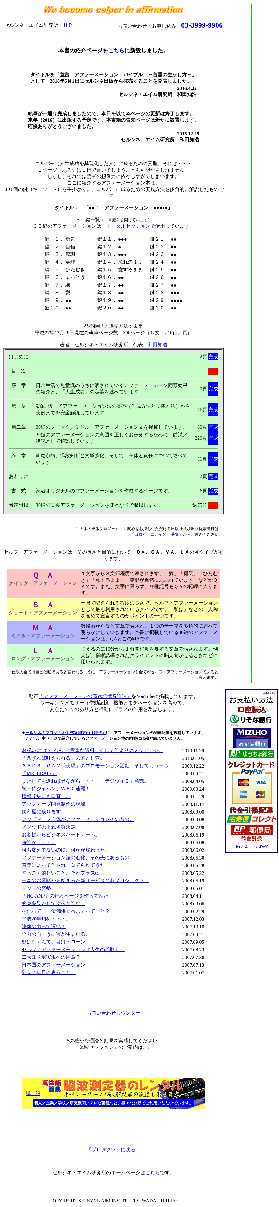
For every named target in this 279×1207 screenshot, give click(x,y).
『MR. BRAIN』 (39, 773)
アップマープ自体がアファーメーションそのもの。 (78, 819)
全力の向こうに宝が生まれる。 (56, 934)
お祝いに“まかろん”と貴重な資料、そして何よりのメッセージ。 (92, 750)
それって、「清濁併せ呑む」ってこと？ (66, 911)
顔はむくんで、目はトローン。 (56, 941)
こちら (116, 50)
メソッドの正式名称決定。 (51, 826)
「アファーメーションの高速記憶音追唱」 (85, 696)
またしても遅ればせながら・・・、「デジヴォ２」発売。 (85, 781)
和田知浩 (157, 344)
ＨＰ (68, 25)
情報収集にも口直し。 (46, 796)
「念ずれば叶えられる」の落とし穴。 (63, 758)
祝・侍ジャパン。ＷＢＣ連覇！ (56, 788)
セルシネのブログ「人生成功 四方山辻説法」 (65, 733)
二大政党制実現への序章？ (51, 957)
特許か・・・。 (39, 842)
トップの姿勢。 (39, 888)
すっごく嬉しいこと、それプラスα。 (62, 872)
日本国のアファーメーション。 (56, 964)
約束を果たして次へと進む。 (53, 903)
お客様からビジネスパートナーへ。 (61, 834)
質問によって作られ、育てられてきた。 (66, 865)
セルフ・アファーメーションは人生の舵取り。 (73, 949)
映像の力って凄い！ (44, 926)
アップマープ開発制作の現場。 (56, 804)
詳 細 (33, 1093)
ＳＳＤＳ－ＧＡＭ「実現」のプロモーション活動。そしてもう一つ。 (97, 765)
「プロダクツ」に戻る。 (113, 1149)
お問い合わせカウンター (113, 1012)
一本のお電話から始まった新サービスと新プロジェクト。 (85, 880)
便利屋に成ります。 (44, 811)
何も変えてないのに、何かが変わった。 (66, 849)
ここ (148, 1047)
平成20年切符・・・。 (46, 918)
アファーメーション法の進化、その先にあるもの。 (78, 857)
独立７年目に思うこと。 (49, 972)
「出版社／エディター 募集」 (156, 534)
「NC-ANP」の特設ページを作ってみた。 (67, 895)
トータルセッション (128, 226)
